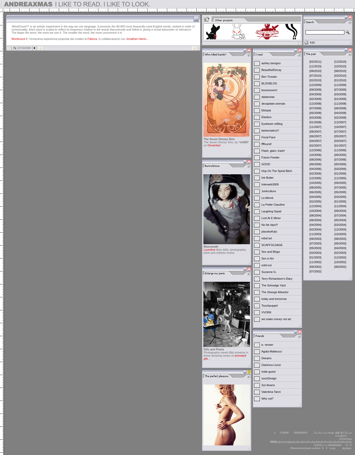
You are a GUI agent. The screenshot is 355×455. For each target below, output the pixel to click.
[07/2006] (340, 159)
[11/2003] (315, 234)
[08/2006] (315, 159)
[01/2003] (315, 257)
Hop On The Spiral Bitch (277, 170)
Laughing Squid (271, 211)
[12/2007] (340, 122)
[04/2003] (340, 248)
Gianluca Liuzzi (271, 364)
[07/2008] (315, 108)
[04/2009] (315, 94)
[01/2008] (315, 122)
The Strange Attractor (275, 292)
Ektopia (266, 110)
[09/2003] (315, 238)
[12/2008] (315, 103)
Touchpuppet (270, 305)
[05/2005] (340, 192)
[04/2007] (315, 140)
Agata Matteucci (272, 351)
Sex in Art (268, 258)
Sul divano (268, 385)
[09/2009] (315, 89)
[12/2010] (340, 61)
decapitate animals (273, 103)
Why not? (267, 398)
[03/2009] (340, 94)
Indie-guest (269, 371)
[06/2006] (315, 164)
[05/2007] (340, 136)
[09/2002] (315, 266)
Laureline (209, 249)
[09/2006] (340, 154)
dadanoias (268, 96)
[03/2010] (340, 75)
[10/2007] (340, 126)
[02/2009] (315, 98)
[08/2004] (315, 215)
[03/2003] (315, 252)
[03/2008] (315, 117)
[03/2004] (340, 224)
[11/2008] (340, 103)
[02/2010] (315, 80)
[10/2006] (315, 154)
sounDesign (269, 378)
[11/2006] (340, 150)
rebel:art (267, 238)
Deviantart (214, 145)
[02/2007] (315, 145)
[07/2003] (315, 243)
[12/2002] (340, 257)
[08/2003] (340, 238)
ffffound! (267, 144)
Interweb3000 (270, 184)
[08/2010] (340, 71)
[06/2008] (340, 108)
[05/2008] (315, 112)
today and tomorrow (274, 298)
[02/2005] (315, 201)
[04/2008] (340, 112)
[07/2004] (340, 215)
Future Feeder (271, 157)
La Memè (267, 197)
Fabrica (92, 38)
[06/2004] (315, 220)
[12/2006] (315, 150)
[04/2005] (315, 196)
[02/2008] (340, 117)
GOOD (266, 164)
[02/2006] (315, 173)
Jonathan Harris (136, 38)
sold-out (267, 265)
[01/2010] (340, 80)
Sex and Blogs (271, 251)
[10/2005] (315, 182)
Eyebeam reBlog (272, 123)
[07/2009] (340, 89)
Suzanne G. (269, 271)
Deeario (267, 358)
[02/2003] (340, 252)
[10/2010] (340, 66)
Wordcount (18, 38)
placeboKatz (269, 231)
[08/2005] (315, 187)
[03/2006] (340, 168)
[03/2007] (340, 140)
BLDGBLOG (269, 83)
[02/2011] (315, 61)
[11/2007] (315, 126)
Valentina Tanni (271, 391)
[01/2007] (340, 145)
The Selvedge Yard (274, 285)
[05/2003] (315, 248)
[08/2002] (340, 266)
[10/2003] (340, 234)
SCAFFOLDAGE (272, 245)
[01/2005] (340, 201)
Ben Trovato (269, 76)
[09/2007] (315, 131)
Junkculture (269, 191)
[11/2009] (340, 84)
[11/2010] (315, 66)
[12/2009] (315, 84)
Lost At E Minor (271, 218)
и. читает (267, 344)
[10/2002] (340, 262)
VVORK (267, 312)
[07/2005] (340, 187)
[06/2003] (340, 243)
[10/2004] (315, 210)
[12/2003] (340, 229)
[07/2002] (315, 271)
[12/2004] (315, 206)
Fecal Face (269, 137)
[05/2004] (340, 220)
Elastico (267, 117)
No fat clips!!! (270, 224)
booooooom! (269, 90)
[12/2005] (315, 178)
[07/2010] (315, 75)
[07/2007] (340, 131)
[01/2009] (340, 98)
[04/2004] (315, 224)
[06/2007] (315, 136)
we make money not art (276, 319)
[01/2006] (340, 173)
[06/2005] (315, 192)
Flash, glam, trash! (273, 150)
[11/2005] (340, 178)
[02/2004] (315, 229)
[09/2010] (315, 71)
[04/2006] (315, 168)
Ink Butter (268, 177)
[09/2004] (340, 210)
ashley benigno (271, 63)
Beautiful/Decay (272, 69)
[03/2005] (340, 196)
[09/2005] (340, 182)
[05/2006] (340, 164)
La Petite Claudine (273, 204)
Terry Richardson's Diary (277, 278)
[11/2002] (315, 262)
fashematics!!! (270, 130)
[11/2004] (340, 206)
